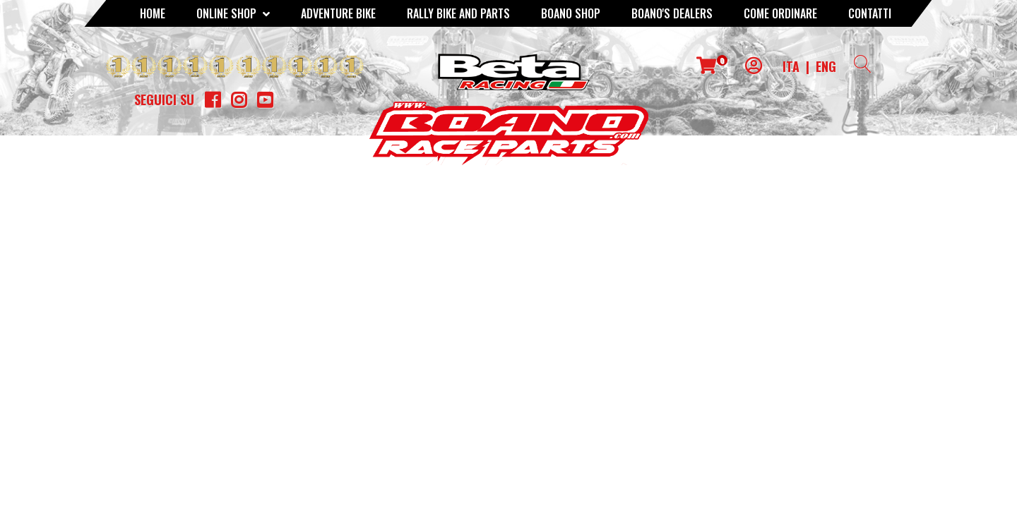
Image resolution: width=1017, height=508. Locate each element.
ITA (791, 66)
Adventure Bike (338, 13)
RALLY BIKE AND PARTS (458, 13)
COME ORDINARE (780, 13)
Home (152, 13)
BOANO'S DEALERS (672, 13)
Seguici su (164, 99)
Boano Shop (570, 13)
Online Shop (233, 13)
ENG (826, 66)
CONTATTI (869, 13)
